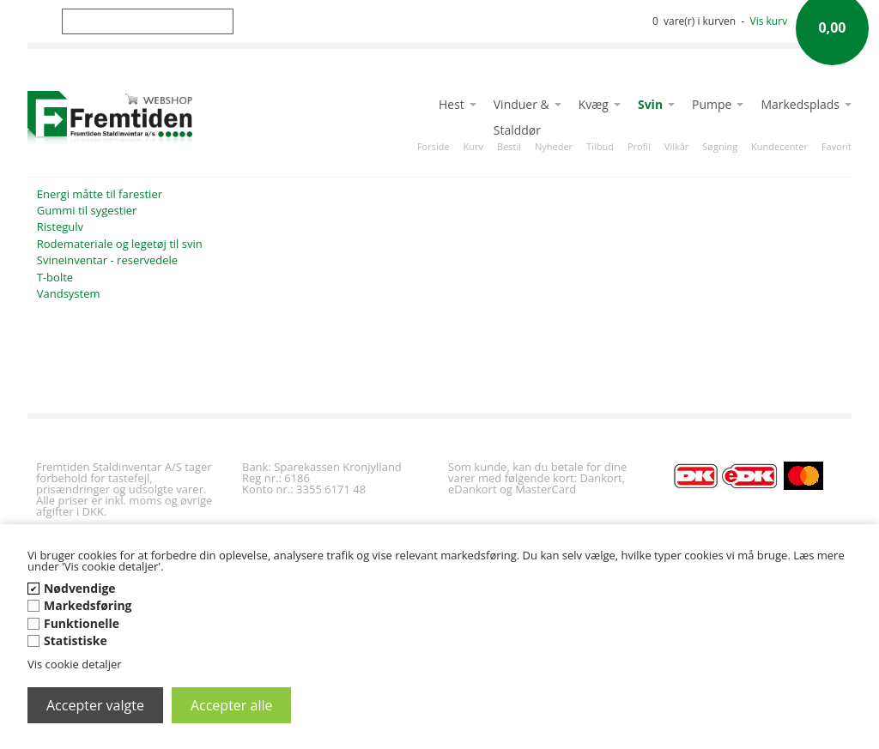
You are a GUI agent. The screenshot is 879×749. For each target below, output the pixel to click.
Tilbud (600, 146)
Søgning (719, 146)
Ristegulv (60, 226)
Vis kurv (769, 21)
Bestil (509, 146)
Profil (639, 146)
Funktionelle (81, 623)
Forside (433, 146)
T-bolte (55, 277)
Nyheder (554, 146)
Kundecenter (779, 146)
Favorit (836, 146)
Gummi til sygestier (87, 210)
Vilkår (676, 146)
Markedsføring (88, 605)
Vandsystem (68, 293)
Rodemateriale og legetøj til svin (120, 243)
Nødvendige (80, 588)
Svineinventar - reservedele (107, 260)
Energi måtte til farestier (99, 194)
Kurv (473, 146)
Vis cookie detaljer (74, 664)
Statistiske (75, 640)
